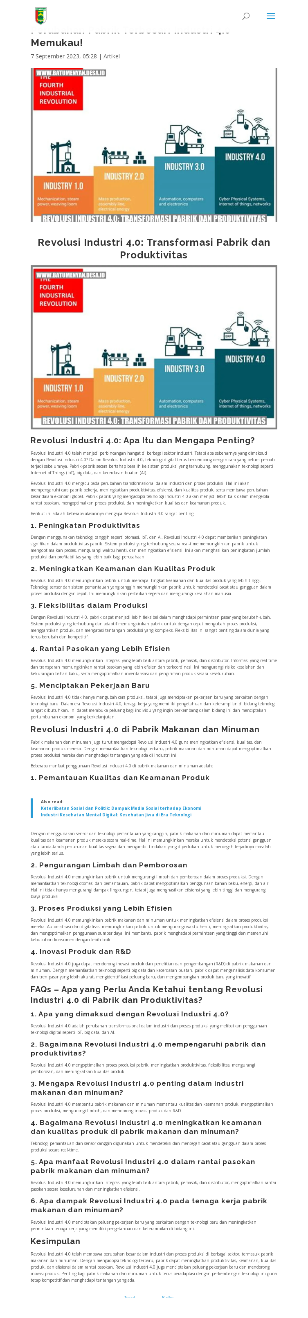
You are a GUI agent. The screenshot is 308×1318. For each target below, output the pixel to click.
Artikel (111, 56)
